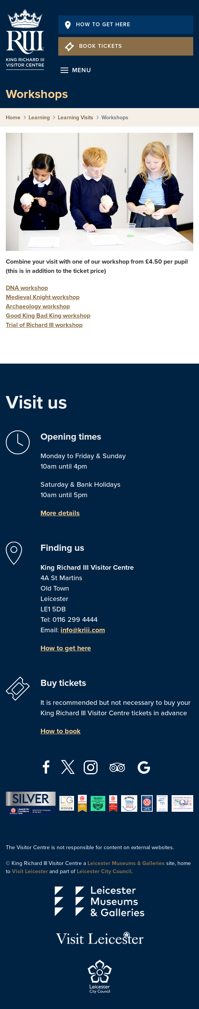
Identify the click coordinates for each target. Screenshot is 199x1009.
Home (13, 117)
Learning (39, 117)
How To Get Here (97, 24)
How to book (60, 731)
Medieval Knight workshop (42, 297)
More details (60, 513)
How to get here (65, 648)
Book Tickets (93, 46)
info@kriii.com (83, 630)
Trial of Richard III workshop (44, 325)
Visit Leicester (30, 871)
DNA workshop (27, 288)
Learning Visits (75, 117)
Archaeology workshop (38, 306)
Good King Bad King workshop (48, 316)
